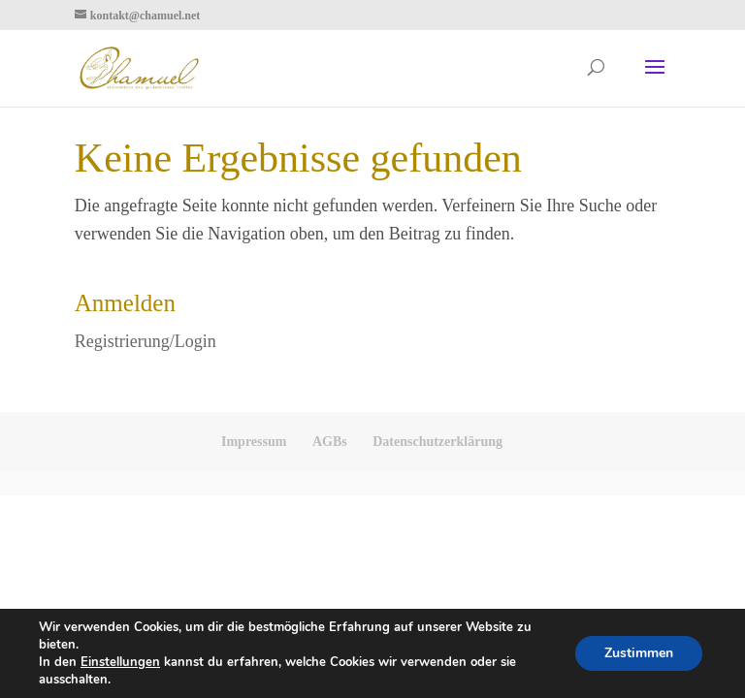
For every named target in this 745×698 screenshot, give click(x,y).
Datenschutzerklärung (437, 441)
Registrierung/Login (145, 341)
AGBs (329, 441)
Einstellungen (120, 662)
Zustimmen (638, 653)
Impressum (253, 441)
